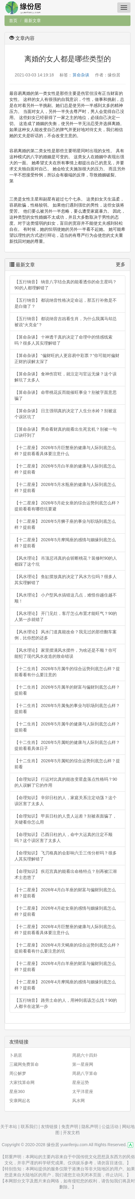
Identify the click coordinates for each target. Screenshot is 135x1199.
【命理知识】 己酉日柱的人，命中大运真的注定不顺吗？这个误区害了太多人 (63, 837)
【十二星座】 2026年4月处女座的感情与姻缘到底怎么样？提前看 (65, 911)
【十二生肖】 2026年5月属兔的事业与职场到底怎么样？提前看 (67, 708)
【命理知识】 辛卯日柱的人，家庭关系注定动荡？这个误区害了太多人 (65, 800)
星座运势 (80, 1082)
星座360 (17, 1091)
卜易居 (15, 1055)
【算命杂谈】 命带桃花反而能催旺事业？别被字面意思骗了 (65, 395)
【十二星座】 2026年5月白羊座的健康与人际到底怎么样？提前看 (65, 469)
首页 (13, 20)
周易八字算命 (84, 1073)
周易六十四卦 (84, 1055)
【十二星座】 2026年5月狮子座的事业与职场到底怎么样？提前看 (65, 524)
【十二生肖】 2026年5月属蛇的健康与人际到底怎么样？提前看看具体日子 (67, 745)
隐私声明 (89, 1126)
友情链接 (49, 1126)
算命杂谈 (80, 74)
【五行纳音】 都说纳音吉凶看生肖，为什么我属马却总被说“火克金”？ (65, 321)
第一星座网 (82, 1064)
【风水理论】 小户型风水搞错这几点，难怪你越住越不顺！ (65, 598)
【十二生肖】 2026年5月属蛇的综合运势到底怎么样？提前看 (67, 763)
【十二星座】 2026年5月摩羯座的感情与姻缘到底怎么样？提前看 (65, 542)
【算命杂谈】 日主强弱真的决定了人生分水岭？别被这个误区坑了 (65, 413)
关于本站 (8, 1126)
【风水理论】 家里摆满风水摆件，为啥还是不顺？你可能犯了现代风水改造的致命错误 (65, 653)
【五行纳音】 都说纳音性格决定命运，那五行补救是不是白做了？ (65, 303)
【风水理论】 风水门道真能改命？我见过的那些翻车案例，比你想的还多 (65, 634)
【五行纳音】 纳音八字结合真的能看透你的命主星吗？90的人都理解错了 (65, 284)
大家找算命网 (22, 1082)
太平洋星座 (82, 1091)
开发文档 (71, 1132)
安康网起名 (19, 1100)
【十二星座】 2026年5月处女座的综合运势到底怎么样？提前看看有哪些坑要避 (67, 505)
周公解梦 (17, 1073)
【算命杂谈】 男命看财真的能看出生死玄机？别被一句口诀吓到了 (65, 432)
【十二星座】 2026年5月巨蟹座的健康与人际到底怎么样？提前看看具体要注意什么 (65, 450)
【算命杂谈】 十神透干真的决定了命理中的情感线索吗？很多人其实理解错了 (63, 340)
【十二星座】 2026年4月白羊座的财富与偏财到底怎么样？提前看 (65, 892)
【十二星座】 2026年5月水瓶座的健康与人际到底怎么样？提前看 (65, 487)
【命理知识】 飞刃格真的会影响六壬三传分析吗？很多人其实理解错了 (65, 855)
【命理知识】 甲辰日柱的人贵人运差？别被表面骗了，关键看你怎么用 (65, 819)
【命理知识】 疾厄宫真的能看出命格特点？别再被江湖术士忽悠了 (65, 874)
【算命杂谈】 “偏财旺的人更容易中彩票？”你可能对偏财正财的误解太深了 (66, 358)
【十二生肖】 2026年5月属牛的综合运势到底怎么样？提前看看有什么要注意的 (67, 671)
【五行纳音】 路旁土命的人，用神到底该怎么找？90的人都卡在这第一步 (65, 1003)
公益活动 (110, 1126)
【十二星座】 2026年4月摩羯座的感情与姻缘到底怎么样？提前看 (65, 984)
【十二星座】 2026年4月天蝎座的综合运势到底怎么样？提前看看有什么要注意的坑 (67, 948)
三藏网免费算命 (24, 1064)
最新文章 (32, 20)
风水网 (78, 1100)
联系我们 (29, 1126)
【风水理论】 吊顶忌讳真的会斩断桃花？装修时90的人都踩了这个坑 (65, 561)
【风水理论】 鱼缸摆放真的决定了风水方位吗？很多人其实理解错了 (65, 579)
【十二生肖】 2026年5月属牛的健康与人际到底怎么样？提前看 (67, 727)
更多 (120, 264)
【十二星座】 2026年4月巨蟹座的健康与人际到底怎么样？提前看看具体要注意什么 (65, 929)
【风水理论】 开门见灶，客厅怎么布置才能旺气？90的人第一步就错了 (65, 616)
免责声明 (69, 1126)
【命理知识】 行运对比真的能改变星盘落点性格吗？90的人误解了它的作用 (65, 782)
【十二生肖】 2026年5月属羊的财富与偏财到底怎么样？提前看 (67, 690)
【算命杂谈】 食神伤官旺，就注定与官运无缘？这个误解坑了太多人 (65, 376)
